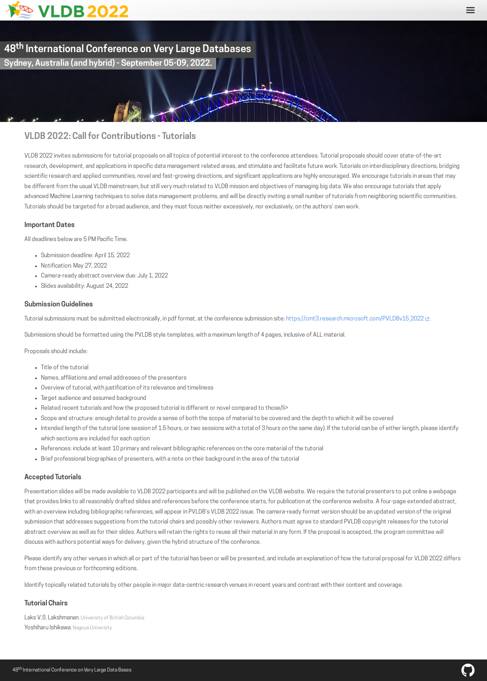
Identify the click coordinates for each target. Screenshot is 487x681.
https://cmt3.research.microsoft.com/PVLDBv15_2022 (355, 319)
